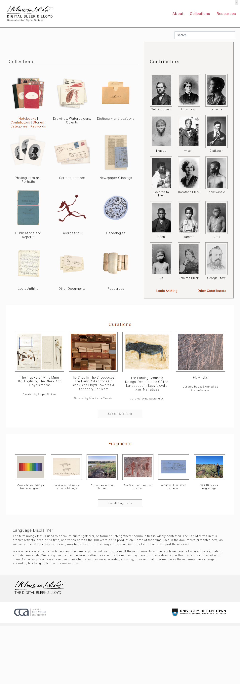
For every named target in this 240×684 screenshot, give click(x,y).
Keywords (38, 126)
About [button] (177, 13)
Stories (38, 122)
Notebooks (27, 118)
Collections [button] (200, 13)
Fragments (119, 443)
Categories (19, 126)
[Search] (204, 35)
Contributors (20, 122)
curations (120, 324)
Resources (226, 13)
